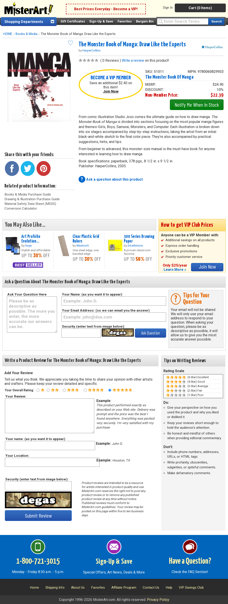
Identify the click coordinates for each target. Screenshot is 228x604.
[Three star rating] (64, 390)
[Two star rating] (48, 390)
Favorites (125, 21)
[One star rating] (38, 390)
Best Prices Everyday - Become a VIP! (106, 9)
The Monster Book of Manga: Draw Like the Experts (132, 44)
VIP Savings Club (191, 588)
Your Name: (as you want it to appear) (92, 294)
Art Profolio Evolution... (30, 238)
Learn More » (175, 269)
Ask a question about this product (114, 179)
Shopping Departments (23, 22)
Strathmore (135, 245)
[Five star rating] (110, 390)
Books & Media (26, 34)
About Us (78, 588)
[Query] (182, 21)
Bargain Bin (145, 21)
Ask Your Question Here (27, 294)
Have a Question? (190, 561)
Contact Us (151, 588)
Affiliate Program (123, 588)
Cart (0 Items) (200, 8)
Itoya (28, 245)
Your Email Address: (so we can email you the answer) (106, 310)
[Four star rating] (85, 390)
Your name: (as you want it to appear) (35, 439)
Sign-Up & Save (101, 21)
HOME (7, 34)
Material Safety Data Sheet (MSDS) (30, 204)
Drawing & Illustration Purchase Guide (32, 199)
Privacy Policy (158, 600)
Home (34, 588)
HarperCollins (91, 50)
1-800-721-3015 (38, 561)
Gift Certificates (73, 21)
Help (169, 588)
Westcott (82, 245)
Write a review (133, 60)
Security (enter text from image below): (93, 326)
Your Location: (17, 456)
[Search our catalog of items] (216, 21)
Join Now (110, 91)
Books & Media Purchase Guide (27, 194)
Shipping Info (55, 588)
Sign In (168, 8)
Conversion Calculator (20, 208)
